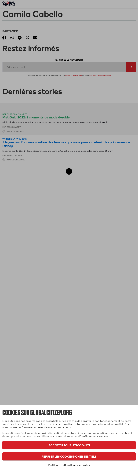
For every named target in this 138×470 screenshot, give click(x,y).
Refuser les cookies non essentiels (69, 456)
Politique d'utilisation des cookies (69, 465)
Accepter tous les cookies (69, 445)
